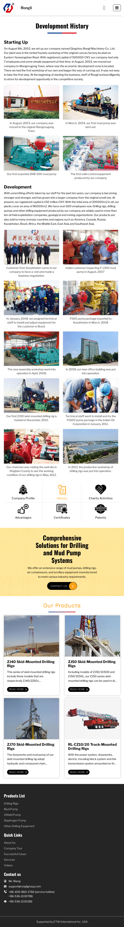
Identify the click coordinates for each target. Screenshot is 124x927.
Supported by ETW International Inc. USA (62, 921)
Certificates (62, 511)
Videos (8, 865)
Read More (16, 689)
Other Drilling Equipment (19, 826)
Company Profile (23, 492)
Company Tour (13, 848)
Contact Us (58, 585)
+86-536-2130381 (20, 901)
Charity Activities (100, 492)
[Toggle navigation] (117, 8)
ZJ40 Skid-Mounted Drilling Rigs (31, 664)
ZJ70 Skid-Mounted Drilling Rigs (30, 746)
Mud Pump (11, 809)
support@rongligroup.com (25, 886)
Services (9, 859)
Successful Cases (15, 854)
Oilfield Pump (12, 814)
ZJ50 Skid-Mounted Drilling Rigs (92, 664)
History (62, 492)
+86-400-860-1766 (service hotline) (32, 891)
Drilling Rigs (11, 803)
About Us (9, 842)
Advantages (23, 511)
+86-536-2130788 (21, 896)
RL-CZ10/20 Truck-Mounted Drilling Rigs (92, 746)
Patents (100, 511)
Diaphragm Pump (15, 820)
